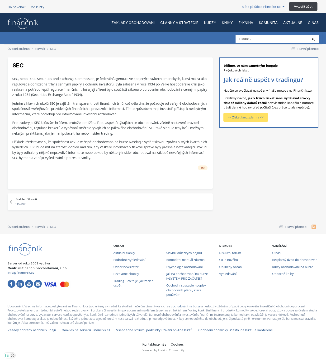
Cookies (177, 344)
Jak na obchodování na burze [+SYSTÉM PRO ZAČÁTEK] (187, 276)
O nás (313, 22)
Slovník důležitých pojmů (184, 253)
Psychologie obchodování (184, 267)
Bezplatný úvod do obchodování (295, 260)
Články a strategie (179, 22)
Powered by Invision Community (163, 350)
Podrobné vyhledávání (129, 260)
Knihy (227, 22)
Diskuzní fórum (230, 253)
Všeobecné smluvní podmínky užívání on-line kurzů (154, 330)
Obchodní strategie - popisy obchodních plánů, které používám (186, 290)
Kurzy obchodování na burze (292, 267)
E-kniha (245, 22)
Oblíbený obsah (230, 267)
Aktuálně (292, 22)
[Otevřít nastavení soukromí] (7, 355)
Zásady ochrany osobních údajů (32, 330)
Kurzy (210, 22)
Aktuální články (124, 253)
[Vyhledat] (257, 39)
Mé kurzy (37, 7)
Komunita (268, 22)
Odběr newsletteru (126, 267)
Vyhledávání (227, 274)
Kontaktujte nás (154, 344)
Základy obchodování (133, 22)
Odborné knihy (282, 274)
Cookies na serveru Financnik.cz (86, 330)
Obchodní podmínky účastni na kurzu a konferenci (236, 330)
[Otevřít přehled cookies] (12, 355)
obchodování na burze (186, 306)
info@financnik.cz (21, 272)
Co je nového (228, 260)
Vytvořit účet (303, 6)
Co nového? (17, 7)
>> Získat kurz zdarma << (246, 117)
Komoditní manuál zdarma (185, 260)
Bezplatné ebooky (126, 274)
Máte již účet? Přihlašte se (263, 7)
